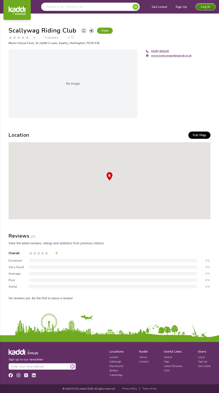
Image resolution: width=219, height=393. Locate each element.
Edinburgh (115, 362)
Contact (144, 362)
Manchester (117, 366)
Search (168, 357)
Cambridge (116, 375)
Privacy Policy (129, 388)
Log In (205, 7)
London (114, 357)
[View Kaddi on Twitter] (26, 375)
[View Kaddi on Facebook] (11, 375)
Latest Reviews (173, 366)
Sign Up (181, 7)
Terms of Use (149, 388)
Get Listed (159, 7)
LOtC (167, 370)
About (143, 357)
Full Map (199, 135)
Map (166, 362)
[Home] (17, 11)
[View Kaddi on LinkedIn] (34, 375)
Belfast (114, 370)
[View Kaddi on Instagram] (18, 375)
